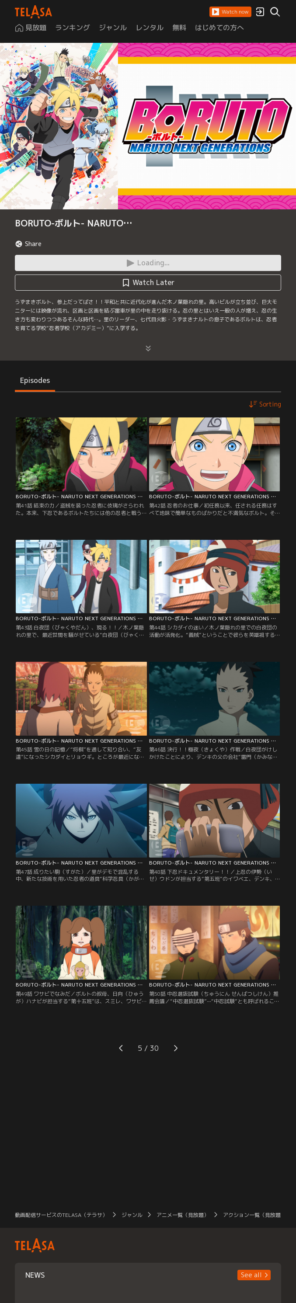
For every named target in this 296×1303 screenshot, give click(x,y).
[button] (230, 12)
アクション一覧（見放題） (254, 1215)
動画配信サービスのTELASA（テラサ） (61, 1215)
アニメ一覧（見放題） (183, 1215)
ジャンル (132, 1215)
